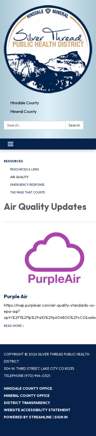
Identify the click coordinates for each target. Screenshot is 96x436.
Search (74, 125)
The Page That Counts (27, 192)
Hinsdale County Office (28, 388)
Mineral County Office (27, 395)
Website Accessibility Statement (37, 410)
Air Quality (19, 177)
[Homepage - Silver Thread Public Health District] (48, 49)
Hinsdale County (24, 102)
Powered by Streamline (28, 417)
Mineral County (23, 111)
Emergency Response (27, 185)
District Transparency (27, 402)
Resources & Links (24, 169)
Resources (13, 161)
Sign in (61, 417)
